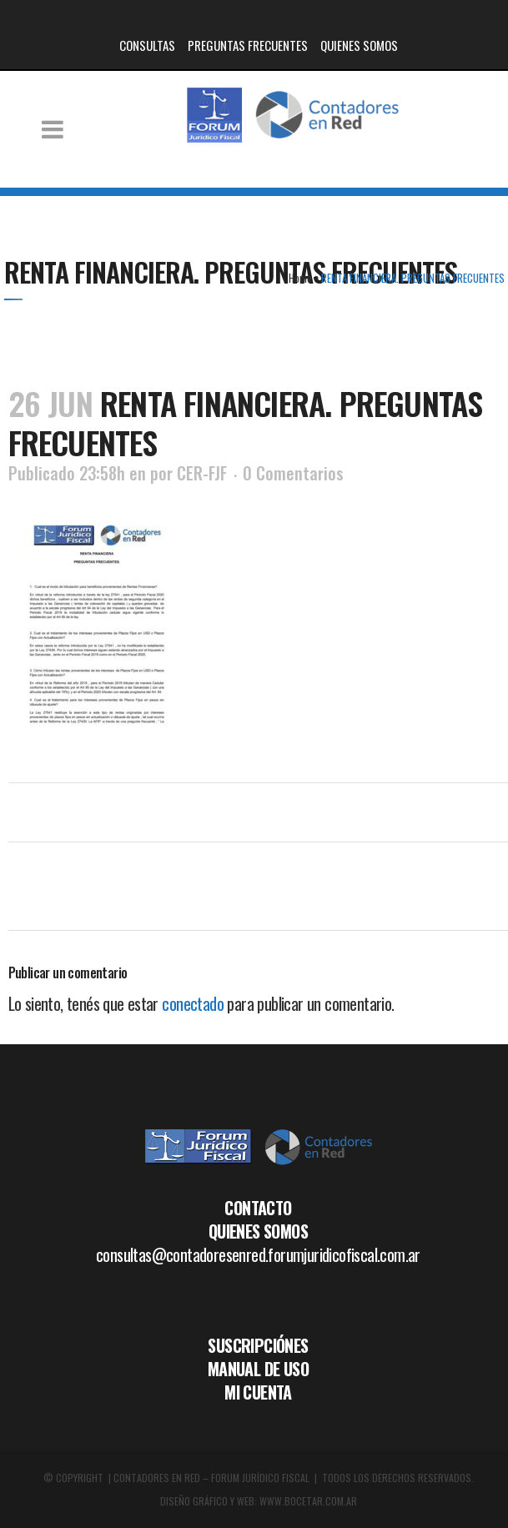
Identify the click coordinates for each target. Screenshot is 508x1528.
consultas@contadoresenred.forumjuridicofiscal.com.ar (258, 1254)
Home (300, 277)
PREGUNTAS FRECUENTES (248, 45)
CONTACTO (257, 1207)
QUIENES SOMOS (359, 45)
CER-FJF (202, 472)
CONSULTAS (147, 45)
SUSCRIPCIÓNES (258, 1345)
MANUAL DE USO (258, 1368)
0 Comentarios (293, 472)
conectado (193, 1003)
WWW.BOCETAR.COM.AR (308, 1501)
